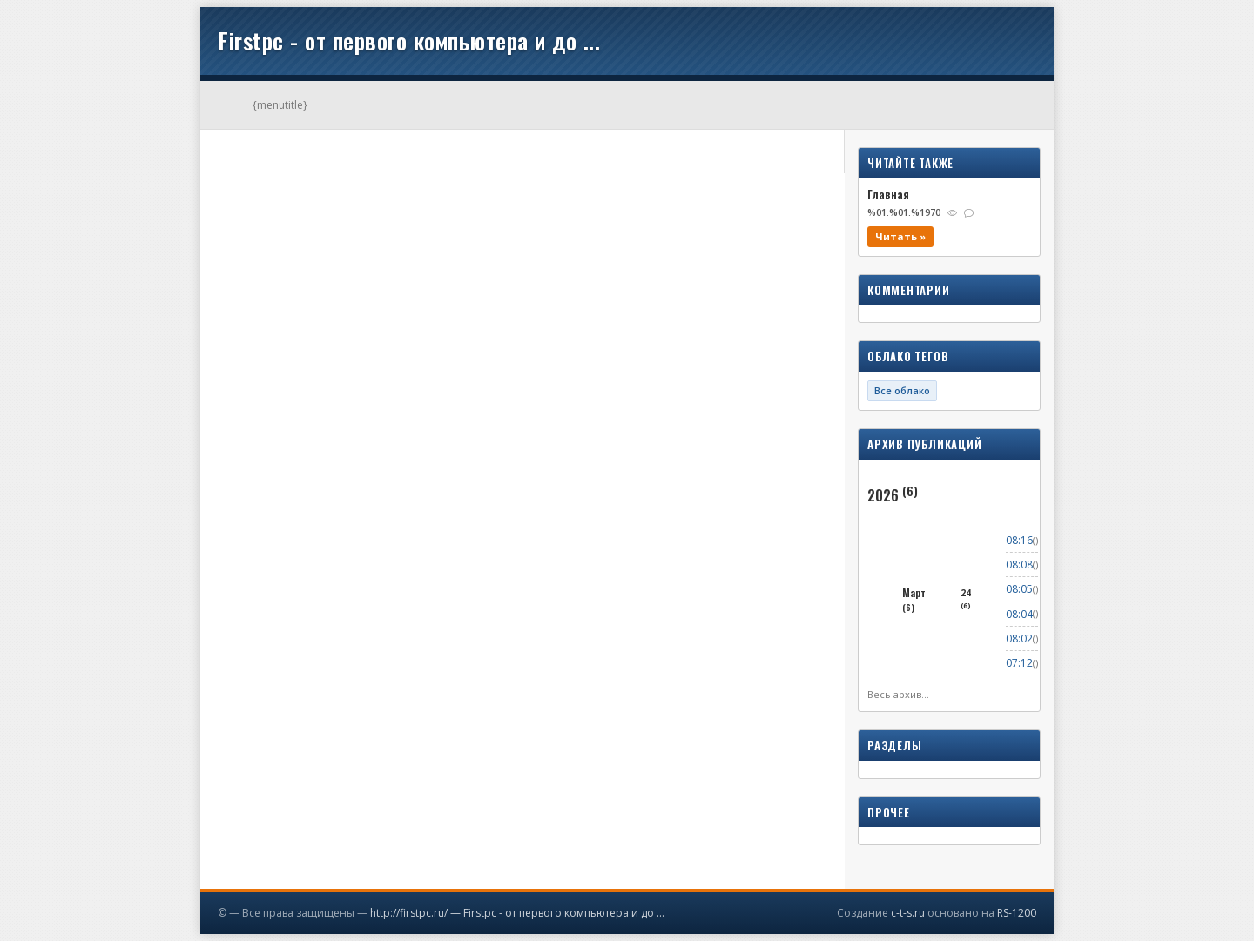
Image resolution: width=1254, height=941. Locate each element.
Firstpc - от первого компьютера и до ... (409, 40)
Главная (888, 194)
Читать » (900, 236)
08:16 (1019, 540)
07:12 (1019, 662)
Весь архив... (898, 694)
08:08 (1019, 564)
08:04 (1019, 614)
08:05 (1019, 588)
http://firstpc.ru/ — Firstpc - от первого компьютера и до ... (517, 912)
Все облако (902, 390)
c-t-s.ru (908, 912)
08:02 (1019, 638)
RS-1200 (1016, 912)
